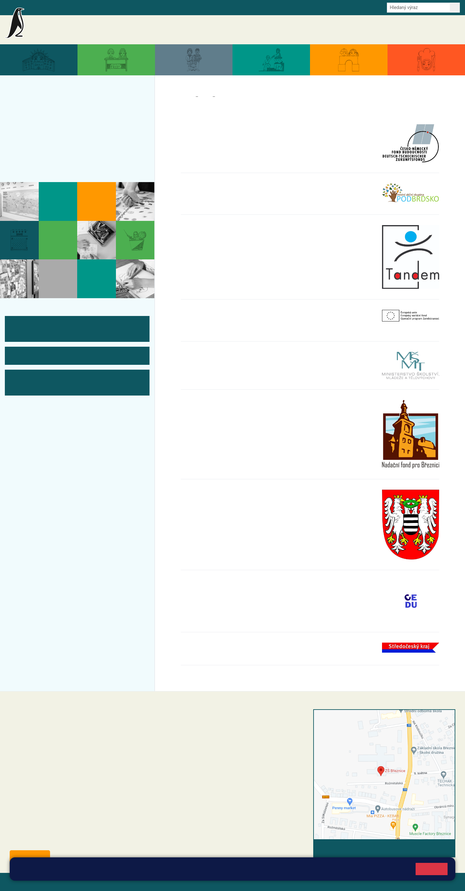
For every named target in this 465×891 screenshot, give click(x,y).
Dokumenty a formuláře (379, 29)
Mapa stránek (130, 882)
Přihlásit (159, 882)
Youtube (165, 7)
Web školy (443, 882)
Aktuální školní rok (332, 29)
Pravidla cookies (275, 872)
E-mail (113, 7)
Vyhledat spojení (433, 848)
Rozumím (431, 869)
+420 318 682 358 (188, 719)
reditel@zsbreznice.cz (198, 726)
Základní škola (82, 26)
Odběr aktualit (138, 7)
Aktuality (273, 29)
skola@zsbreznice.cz (197, 765)
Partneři (226, 96)
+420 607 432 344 (210, 752)
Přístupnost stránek (194, 882)
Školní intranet (65, 7)
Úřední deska (421, 29)
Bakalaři (38, 7)
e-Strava (93, 7)
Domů (187, 96)
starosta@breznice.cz (45, 841)
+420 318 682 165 (211, 745)
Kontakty (448, 29)
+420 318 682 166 (208, 759)
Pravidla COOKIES (241, 882)
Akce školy (298, 29)
